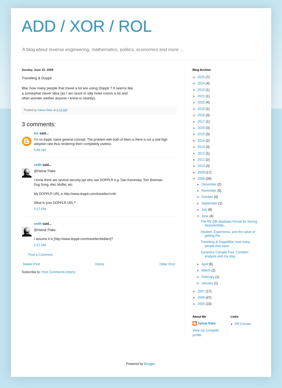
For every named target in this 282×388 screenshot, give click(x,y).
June (205, 216)
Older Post (167, 264)
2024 (202, 83)
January (207, 283)
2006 (202, 297)
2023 (202, 90)
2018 (202, 115)
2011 (202, 160)
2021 (202, 96)
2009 (202, 172)
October (207, 197)
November (209, 191)
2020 (202, 102)
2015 (202, 134)
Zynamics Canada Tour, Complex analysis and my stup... (225, 254)
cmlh (37, 165)
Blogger (149, 364)
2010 (202, 166)
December (209, 184)
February (208, 277)
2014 (202, 141)
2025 (202, 77)
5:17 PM (40, 209)
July (204, 210)
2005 (202, 304)
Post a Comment (40, 255)
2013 (202, 147)
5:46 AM (40, 150)
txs (36, 133)
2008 (202, 179)
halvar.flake (207, 323)
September (209, 203)
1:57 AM (40, 245)
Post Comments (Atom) (58, 272)
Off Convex (243, 324)
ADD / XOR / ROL (87, 26)
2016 (202, 128)
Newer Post (31, 264)
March (206, 270)
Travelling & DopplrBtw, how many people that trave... (225, 244)
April (205, 264)
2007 (202, 291)
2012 (202, 153)
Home (99, 264)
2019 (202, 109)
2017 (202, 122)
